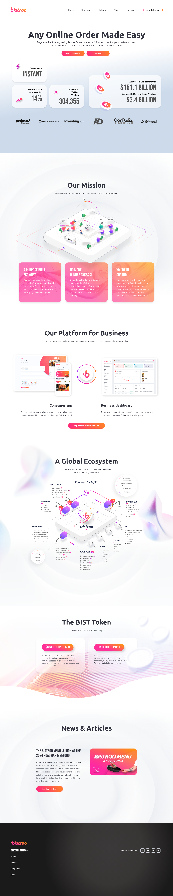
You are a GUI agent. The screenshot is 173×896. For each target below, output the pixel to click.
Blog (13, 874)
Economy (85, 10)
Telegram (52, 661)
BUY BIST (98, 53)
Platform (102, 10)
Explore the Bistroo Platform (86, 426)
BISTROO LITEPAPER (109, 647)
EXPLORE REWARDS (73, 53)
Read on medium (49, 789)
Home (71, 10)
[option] (23, 121)
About (116, 10)
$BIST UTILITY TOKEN (58, 647)
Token (14, 862)
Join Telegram (152, 10)
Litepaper (131, 10)
